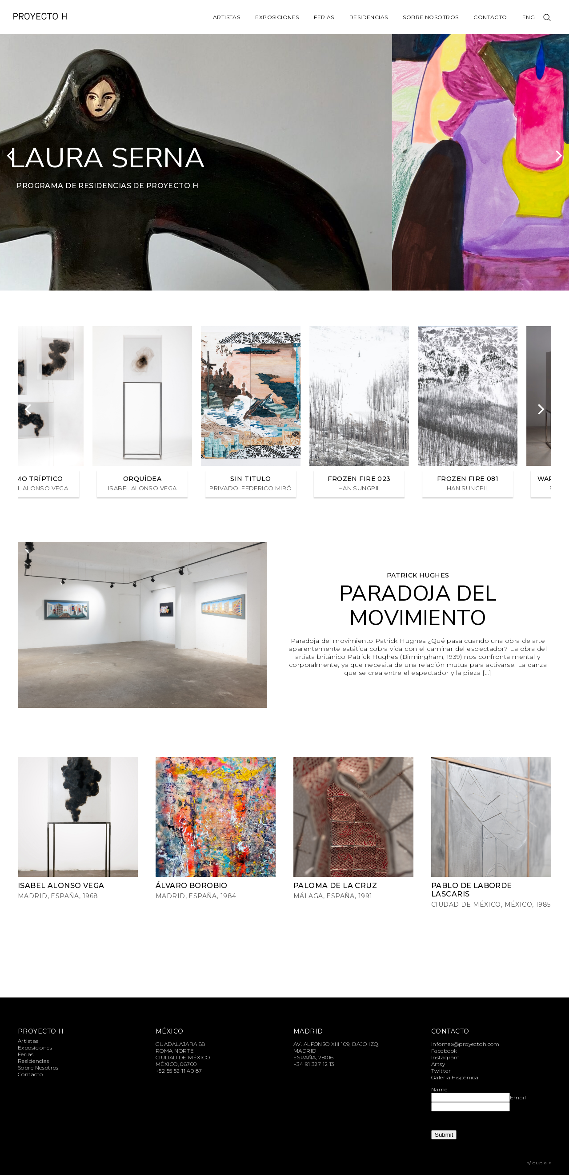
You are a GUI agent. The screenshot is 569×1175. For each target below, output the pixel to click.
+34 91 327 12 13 (313, 1064)
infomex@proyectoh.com (465, 1044)
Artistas (226, 17)
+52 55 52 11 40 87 (179, 1070)
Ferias (324, 17)
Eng (528, 17)
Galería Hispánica (454, 1077)
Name (439, 1089)
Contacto (490, 17)
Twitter (441, 1070)
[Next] (558, 156)
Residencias (368, 17)
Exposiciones (277, 17)
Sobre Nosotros (430, 17)
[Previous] (11, 156)
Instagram (445, 1057)
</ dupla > (539, 1163)
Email (518, 1097)
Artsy (438, 1064)
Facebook (444, 1050)
